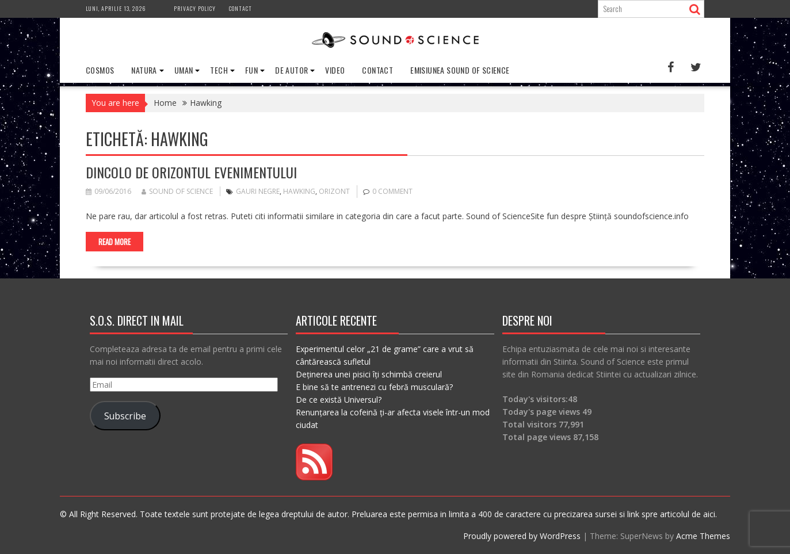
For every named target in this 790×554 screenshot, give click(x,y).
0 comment (392, 191)
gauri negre (258, 191)
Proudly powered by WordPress (522, 535)
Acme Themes (703, 535)
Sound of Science (177, 191)
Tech (219, 70)
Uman (183, 70)
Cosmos (100, 70)
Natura (144, 70)
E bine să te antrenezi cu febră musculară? (374, 386)
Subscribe (125, 416)
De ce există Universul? (338, 399)
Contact (240, 8)
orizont (334, 191)
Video (335, 70)
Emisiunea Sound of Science (459, 70)
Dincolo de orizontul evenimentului (191, 172)
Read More (114, 241)
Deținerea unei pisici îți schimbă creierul (369, 374)
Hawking (299, 191)
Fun (251, 70)
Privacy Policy (195, 8)
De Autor (291, 70)
